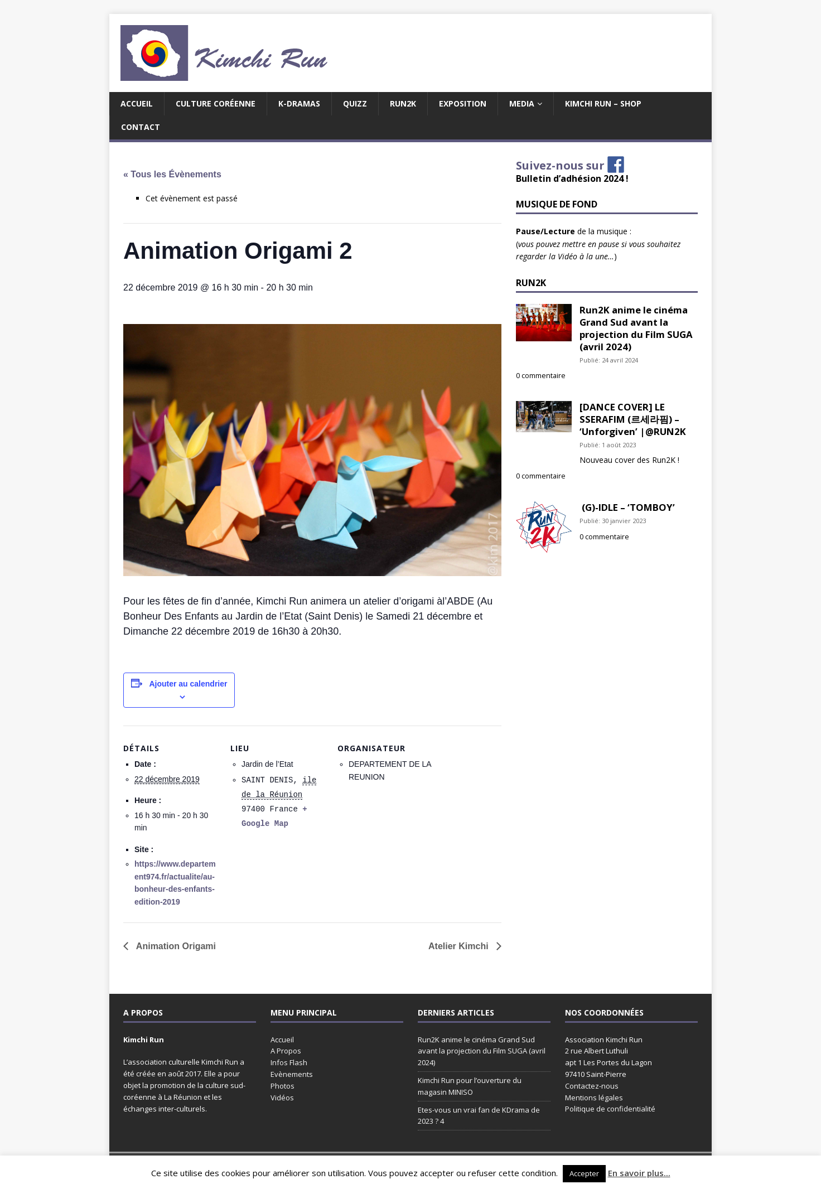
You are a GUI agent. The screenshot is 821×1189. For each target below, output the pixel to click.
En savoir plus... (639, 1172)
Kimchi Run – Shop (603, 103)
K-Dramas (299, 103)
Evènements (292, 1074)
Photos (282, 1086)
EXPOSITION (462, 103)
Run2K (403, 103)
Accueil (136, 103)
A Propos (286, 1051)
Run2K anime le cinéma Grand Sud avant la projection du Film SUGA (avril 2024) (636, 327)
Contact (140, 127)
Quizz (355, 103)
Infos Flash (289, 1062)
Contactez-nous (592, 1086)
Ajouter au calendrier (188, 683)
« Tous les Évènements (172, 174)
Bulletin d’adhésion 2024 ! (572, 178)
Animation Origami (175, 946)
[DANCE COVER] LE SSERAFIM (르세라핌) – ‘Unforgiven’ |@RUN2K (632, 419)
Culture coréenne (215, 103)
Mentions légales (594, 1098)
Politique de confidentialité (610, 1109)
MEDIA (521, 103)
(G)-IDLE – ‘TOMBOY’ (627, 507)
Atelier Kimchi (459, 946)
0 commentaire (541, 375)
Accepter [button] (584, 1173)
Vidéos (282, 1098)
